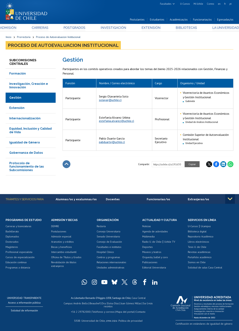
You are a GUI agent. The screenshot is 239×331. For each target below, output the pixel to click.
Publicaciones (149, 263)
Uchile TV (169, 242)
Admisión (14, 28)
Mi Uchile (198, 3)
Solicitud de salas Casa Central (205, 268)
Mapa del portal (123, 312)
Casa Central (138, 298)
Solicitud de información (24, 311)
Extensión (149, 28)
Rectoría (101, 227)
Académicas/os (179, 20)
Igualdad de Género (24, 143)
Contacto (138, 312)
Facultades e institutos (109, 247)
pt (230, 3)
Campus (70, 304)
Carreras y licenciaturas (18, 227)
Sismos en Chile (197, 263)
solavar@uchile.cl (110, 100)
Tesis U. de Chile (197, 247)
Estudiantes (157, 20)
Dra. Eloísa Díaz (110, 304)
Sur (143, 304)
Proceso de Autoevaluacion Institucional (58, 37)
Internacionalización (25, 119)
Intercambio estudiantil (64, 253)
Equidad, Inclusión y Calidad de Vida (30, 131)
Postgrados (76, 28)
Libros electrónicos (198, 242)
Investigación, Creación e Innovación (28, 86)
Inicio (8, 37)
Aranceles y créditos (62, 242)
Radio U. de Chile (152, 242)
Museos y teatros (151, 253)
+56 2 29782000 (82, 312)
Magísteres (12, 247)
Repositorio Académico (200, 237)
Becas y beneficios (61, 247)
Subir (66, 165)
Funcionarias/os (202, 20)
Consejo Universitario (108, 232)
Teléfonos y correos (102, 312)
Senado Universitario (108, 237)
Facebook (216, 165)
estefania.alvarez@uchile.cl (116, 121)
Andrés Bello (82, 304)
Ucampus (206, 227)
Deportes (147, 247)
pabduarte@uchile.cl (112, 142)
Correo (210, 3)
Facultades (165, 3)
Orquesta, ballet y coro (155, 258)
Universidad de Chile (93, 320)
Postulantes (137, 20)
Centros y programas (108, 258)
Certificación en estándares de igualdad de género (207, 324)
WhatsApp (230, 165)
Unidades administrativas (110, 268)
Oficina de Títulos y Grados (66, 258)
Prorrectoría (23, 37)
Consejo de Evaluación (109, 242)
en (219, 3)
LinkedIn (223, 165)
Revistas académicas (199, 253)
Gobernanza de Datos (26, 153)
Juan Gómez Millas (130, 304)
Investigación (114, 28)
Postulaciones (58, 232)
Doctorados (12, 242)
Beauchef (95, 304)
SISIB (79, 320)
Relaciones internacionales (111, 263)
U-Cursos (185, 3)
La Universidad (219, 28)
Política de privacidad (129, 320)
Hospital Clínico (105, 253)
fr (225, 3)
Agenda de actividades (155, 232)
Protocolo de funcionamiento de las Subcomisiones (26, 167)
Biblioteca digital (197, 232)
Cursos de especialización (20, 258)
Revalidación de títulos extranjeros (63, 265)
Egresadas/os (225, 20)
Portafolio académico (200, 258)
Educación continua (16, 263)
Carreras (43, 28)
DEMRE (55, 227)
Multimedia (148, 237)
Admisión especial (61, 237)
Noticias (146, 227)
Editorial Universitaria (154, 268)
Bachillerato (12, 232)
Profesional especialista (19, 253)
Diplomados (12, 237)
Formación (17, 74)
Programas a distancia (18, 268)
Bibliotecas (182, 28)
